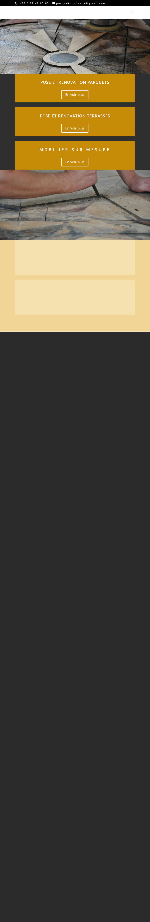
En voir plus (75, 94)
